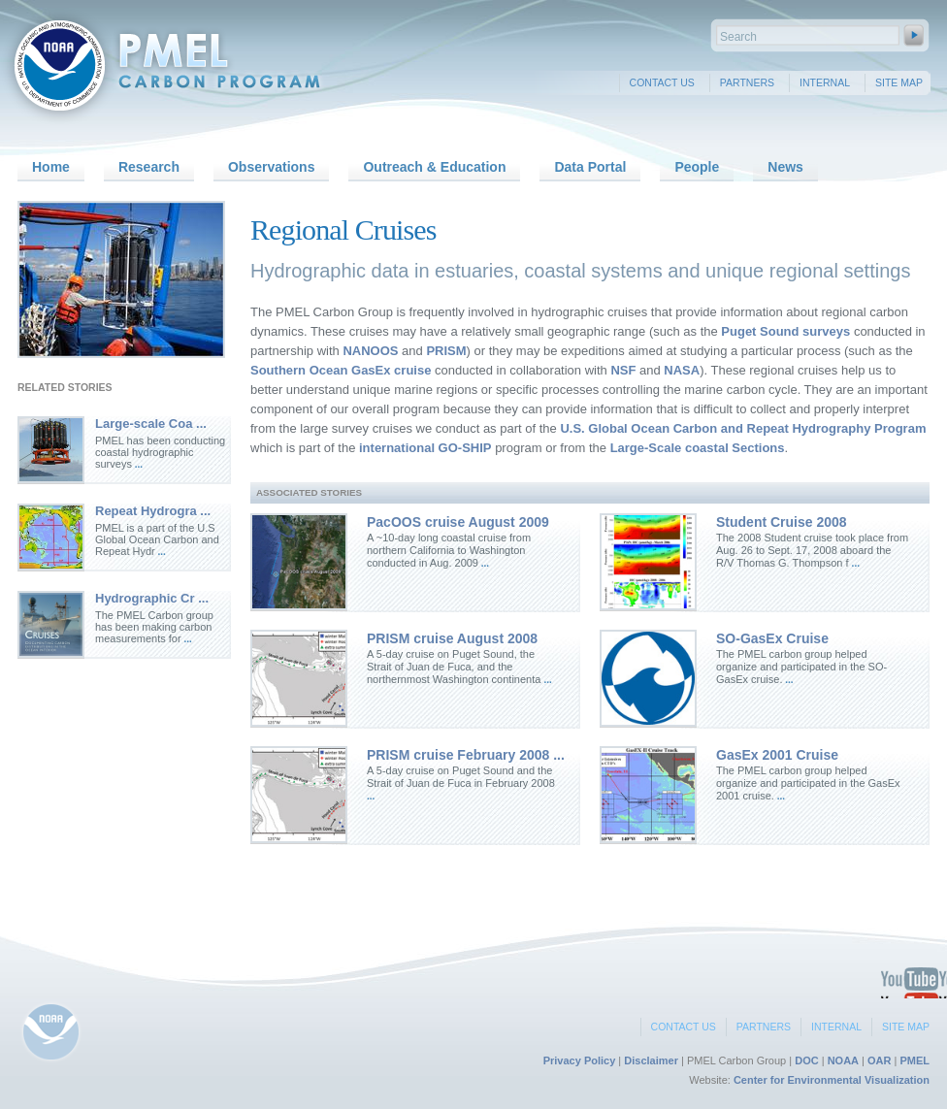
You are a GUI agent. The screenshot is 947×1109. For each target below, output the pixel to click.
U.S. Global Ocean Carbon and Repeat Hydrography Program (743, 428)
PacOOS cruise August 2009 (458, 522)
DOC (806, 1060)
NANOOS (369, 350)
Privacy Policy (579, 1060)
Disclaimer (651, 1060)
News (785, 167)
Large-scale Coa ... (151, 423)
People (696, 167)
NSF (623, 370)
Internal (825, 82)
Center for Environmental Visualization (832, 1080)
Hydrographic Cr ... (152, 598)
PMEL (914, 1060)
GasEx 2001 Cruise (777, 755)
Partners (747, 82)
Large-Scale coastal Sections (697, 447)
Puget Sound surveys (784, 331)
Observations (271, 167)
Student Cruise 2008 (781, 522)
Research (149, 167)
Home (51, 167)
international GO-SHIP (425, 447)
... (137, 464)
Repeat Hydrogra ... (153, 511)
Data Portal (590, 167)
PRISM (446, 350)
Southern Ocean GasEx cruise (340, 370)
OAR (879, 1060)
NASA (680, 370)
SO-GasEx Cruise (772, 638)
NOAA (843, 1060)
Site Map (899, 82)
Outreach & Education (434, 167)
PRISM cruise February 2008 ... (466, 755)
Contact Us (662, 82)
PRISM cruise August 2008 (452, 638)
